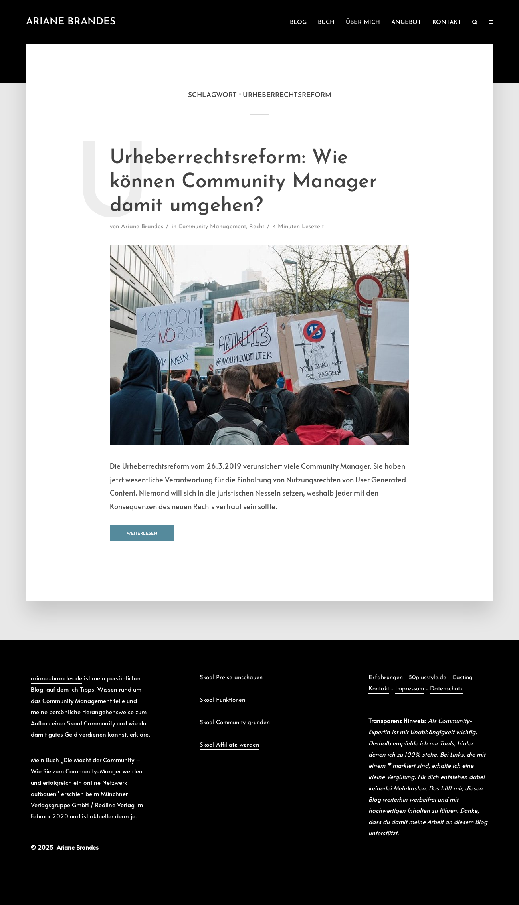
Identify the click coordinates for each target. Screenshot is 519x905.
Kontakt (378, 689)
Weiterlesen (142, 534)
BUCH (326, 23)
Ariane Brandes (71, 22)
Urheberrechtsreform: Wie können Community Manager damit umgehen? (243, 182)
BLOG (298, 23)
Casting (462, 678)
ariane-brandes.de (56, 678)
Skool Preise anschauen (231, 678)
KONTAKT (446, 23)
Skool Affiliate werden (229, 745)
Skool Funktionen (222, 700)
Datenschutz (446, 689)
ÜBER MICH (363, 23)
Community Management (212, 227)
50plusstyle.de (427, 678)
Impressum (409, 689)
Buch (52, 759)
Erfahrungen (385, 678)
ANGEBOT (406, 23)
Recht (256, 227)
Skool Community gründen (235, 723)
